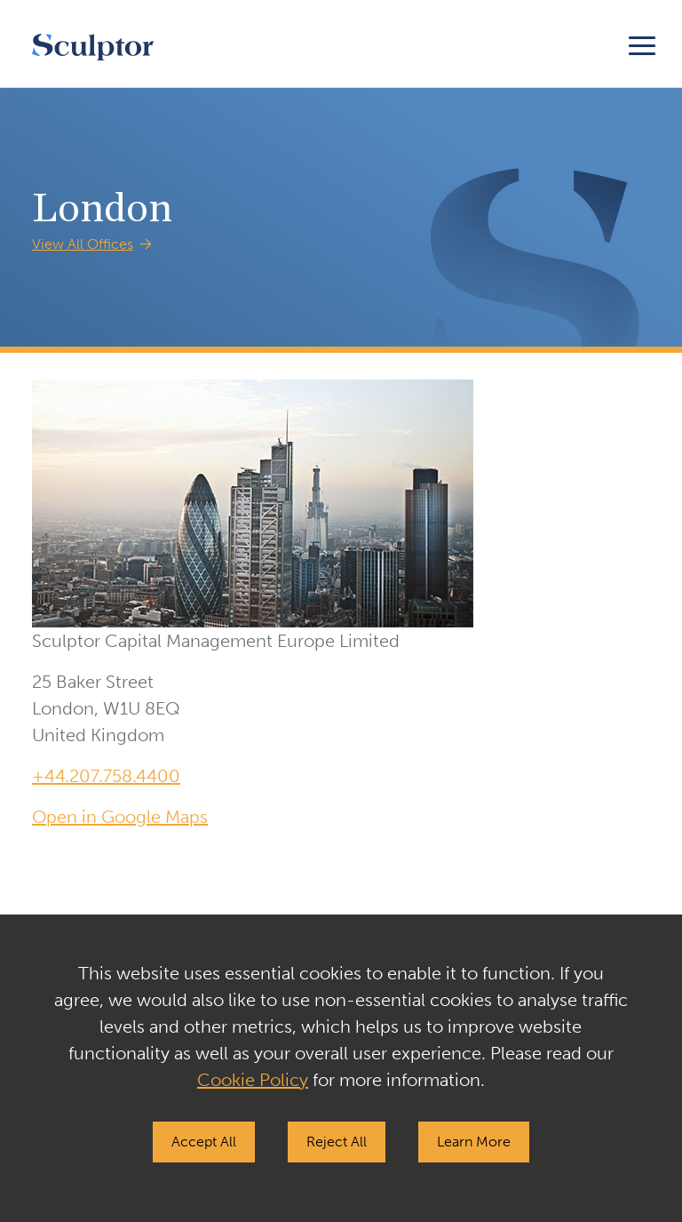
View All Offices (82, 244)
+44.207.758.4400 (106, 776)
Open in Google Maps (120, 816)
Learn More (474, 1141)
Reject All (336, 1141)
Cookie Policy (252, 1079)
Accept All (203, 1141)
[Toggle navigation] (642, 43)
